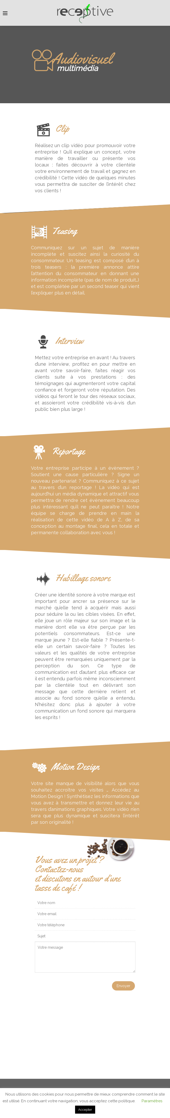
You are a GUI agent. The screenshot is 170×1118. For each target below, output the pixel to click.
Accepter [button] (85, 1110)
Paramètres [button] (152, 1101)
